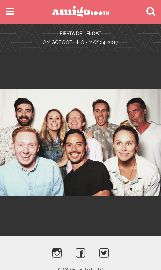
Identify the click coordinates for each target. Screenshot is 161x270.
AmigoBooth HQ (63, 42)
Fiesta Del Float (80, 33)
